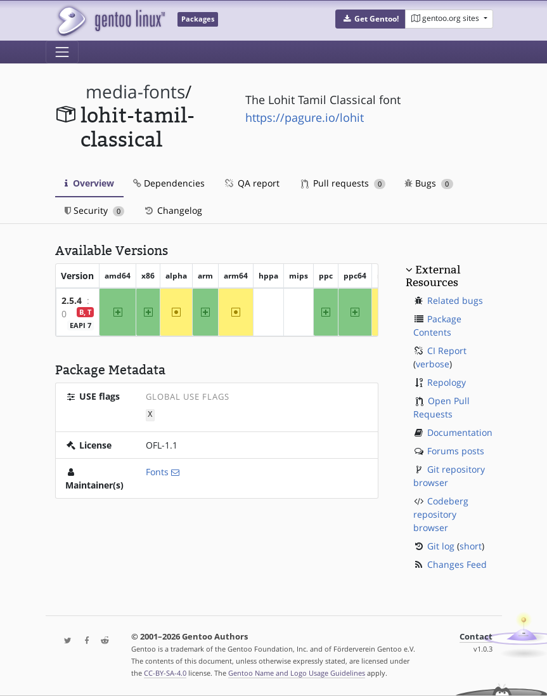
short (471, 546)
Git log (440, 546)
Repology (446, 382)
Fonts (157, 471)
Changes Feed (457, 564)
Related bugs (455, 300)
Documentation (459, 432)
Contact (476, 636)
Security (95, 210)
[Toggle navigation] (62, 52)
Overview (89, 183)
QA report (252, 183)
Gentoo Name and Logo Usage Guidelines (296, 673)
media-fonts (135, 91)
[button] (370, 19)
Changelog (172, 210)
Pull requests (343, 183)
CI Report (447, 351)
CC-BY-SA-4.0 (165, 673)
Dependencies (169, 183)
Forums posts (455, 451)
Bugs (428, 183)
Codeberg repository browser (440, 514)
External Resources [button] (433, 276)
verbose (432, 364)
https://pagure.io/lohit (304, 117)
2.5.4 (71, 300)
